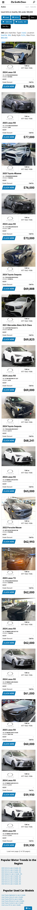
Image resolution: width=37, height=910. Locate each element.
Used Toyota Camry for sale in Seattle (12, 897)
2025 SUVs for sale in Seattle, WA (11, 868)
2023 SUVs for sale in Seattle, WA (11, 872)
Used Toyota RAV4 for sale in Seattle (11, 899)
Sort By (5, 26)
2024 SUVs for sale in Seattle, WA (11, 870)
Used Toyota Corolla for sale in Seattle (12, 903)
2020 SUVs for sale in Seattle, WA (11, 880)
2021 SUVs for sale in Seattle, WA (11, 878)
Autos (3, 7)
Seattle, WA (20, 22)
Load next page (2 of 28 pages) (18, 851)
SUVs (15, 17)
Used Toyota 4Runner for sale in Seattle (12, 901)
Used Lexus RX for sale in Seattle (11, 905)
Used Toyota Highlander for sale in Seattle (13, 895)
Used (6, 17)
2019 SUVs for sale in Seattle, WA (11, 882)
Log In (27, 7)
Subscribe (33, 7)
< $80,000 (7, 22)
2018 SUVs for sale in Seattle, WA (11, 884)
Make (24, 17)
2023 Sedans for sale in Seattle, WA (11, 874)
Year (33, 17)
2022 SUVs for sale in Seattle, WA (11, 876)
